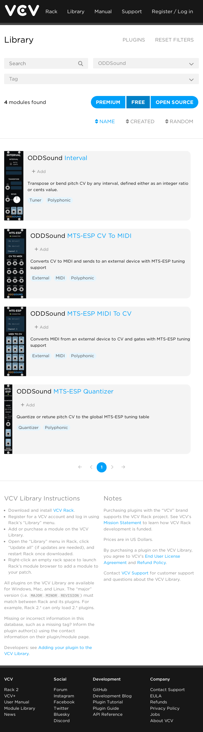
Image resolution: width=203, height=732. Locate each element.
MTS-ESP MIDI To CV (99, 313)
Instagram (64, 696)
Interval (75, 157)
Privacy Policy (165, 708)
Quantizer (28, 427)
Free (138, 102)
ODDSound (45, 157)
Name (105, 121)
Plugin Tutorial (108, 702)
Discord (62, 720)
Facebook (64, 702)
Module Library (19, 708)
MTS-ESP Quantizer (83, 391)
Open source (174, 102)
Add (39, 171)
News (9, 714)
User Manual (16, 702)
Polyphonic (59, 200)
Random (179, 121)
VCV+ (9, 696)
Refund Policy (151, 562)
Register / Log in (172, 11)
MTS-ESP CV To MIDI (99, 235)
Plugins (134, 40)
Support (132, 11)
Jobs (155, 714)
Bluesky (62, 714)
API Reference (108, 714)
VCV (8, 679)
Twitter (61, 708)
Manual (103, 11)
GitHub (100, 689)
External (40, 278)
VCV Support (134, 573)
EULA (156, 696)
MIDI (60, 278)
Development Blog (112, 696)
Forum (60, 689)
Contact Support (167, 689)
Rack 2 (11, 689)
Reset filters (174, 40)
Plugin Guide (106, 708)
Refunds (158, 702)
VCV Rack (63, 510)
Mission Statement (122, 522)
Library (76, 11)
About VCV (161, 720)
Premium (108, 102)
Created (140, 121)
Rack (51, 11)
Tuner (35, 200)
